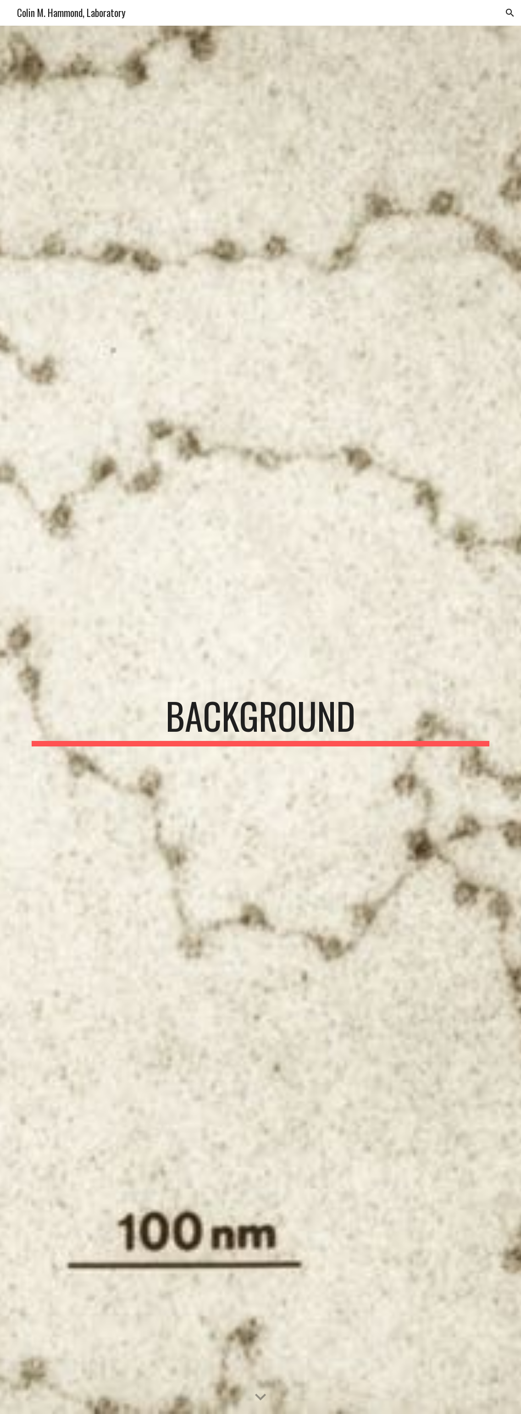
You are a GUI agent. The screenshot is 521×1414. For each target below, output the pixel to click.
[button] (510, 13)
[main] (260, 720)
